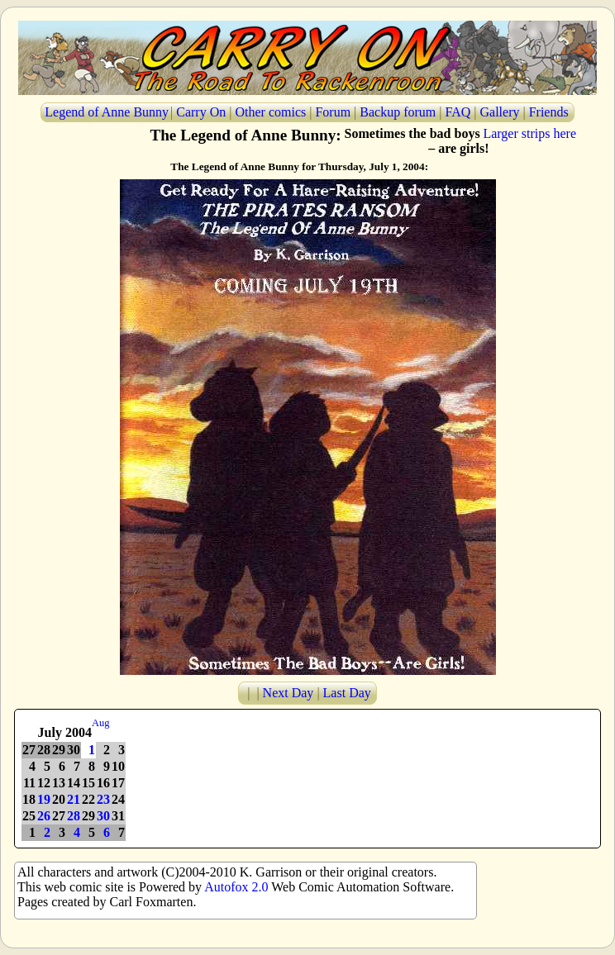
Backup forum (398, 112)
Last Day (347, 693)
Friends (549, 112)
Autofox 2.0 (236, 887)
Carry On (201, 112)
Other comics (270, 112)
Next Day (288, 693)
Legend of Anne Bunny (107, 112)
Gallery (500, 112)
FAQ (457, 112)
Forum (332, 112)
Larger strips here (529, 133)
